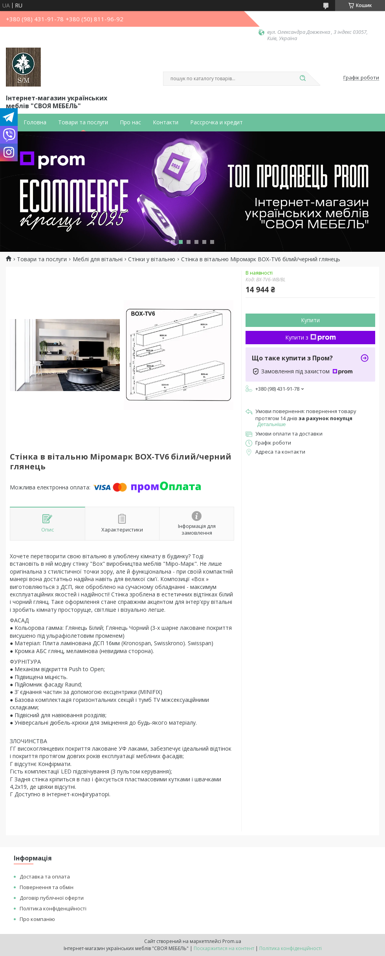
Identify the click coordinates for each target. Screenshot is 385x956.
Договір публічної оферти (52, 897)
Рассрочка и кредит (216, 122)
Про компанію (37, 919)
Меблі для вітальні (98, 259)
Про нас (130, 122)
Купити (310, 320)
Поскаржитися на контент (224, 948)
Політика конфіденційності (53, 908)
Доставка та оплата (45, 876)
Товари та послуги (83, 122)
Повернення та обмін (46, 887)
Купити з (310, 337)
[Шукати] (302, 79)
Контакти (165, 122)
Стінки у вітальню (151, 259)
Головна (35, 122)
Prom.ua (231, 941)
